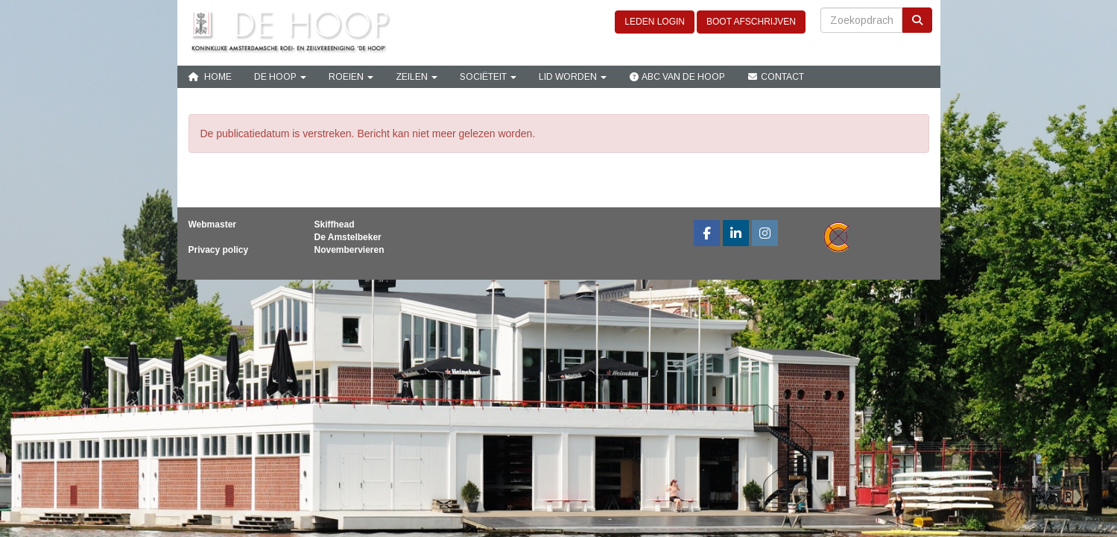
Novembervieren (349, 250)
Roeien (351, 77)
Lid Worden (573, 77)
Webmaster (212, 224)
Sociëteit (488, 77)
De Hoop (280, 77)
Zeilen (416, 77)
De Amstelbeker (348, 237)
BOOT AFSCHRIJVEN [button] (751, 21)
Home (210, 77)
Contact (775, 77)
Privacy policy (219, 250)
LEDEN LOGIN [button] (654, 21)
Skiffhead (334, 224)
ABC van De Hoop (677, 77)
